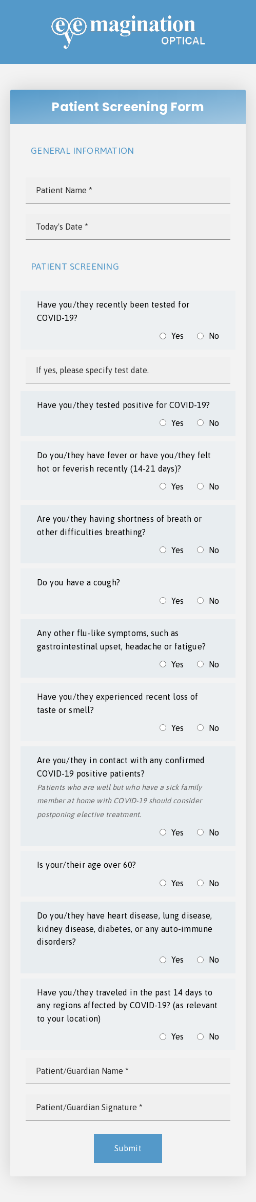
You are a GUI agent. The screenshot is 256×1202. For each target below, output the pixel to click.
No (214, 335)
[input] (128, 190)
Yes (177, 335)
